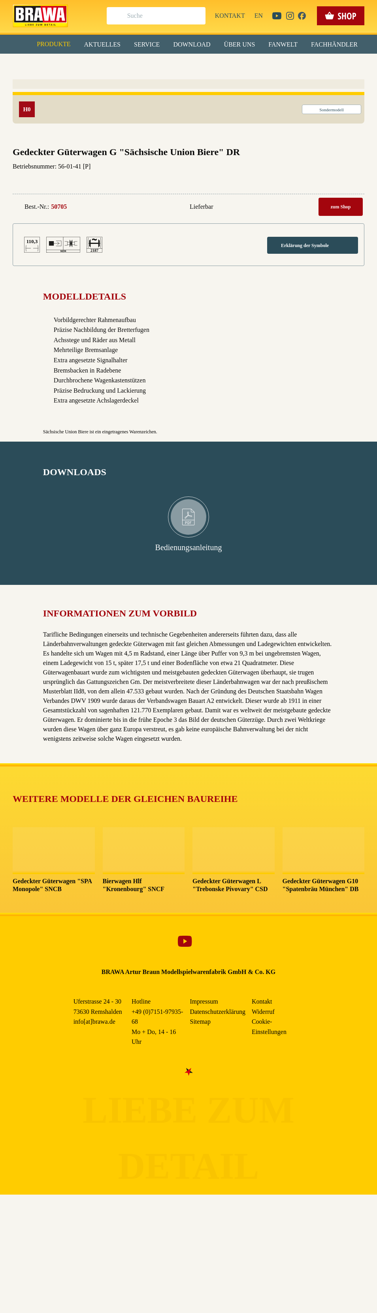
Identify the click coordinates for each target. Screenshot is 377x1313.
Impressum (215, 181)
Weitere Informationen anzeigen (189, 164)
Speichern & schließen (188, 125)
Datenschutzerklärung (255, 181)
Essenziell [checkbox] (118, 65)
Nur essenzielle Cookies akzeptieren (188, 146)
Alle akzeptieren (188, 103)
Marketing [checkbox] (155, 65)
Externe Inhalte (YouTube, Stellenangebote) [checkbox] (154, 82)
